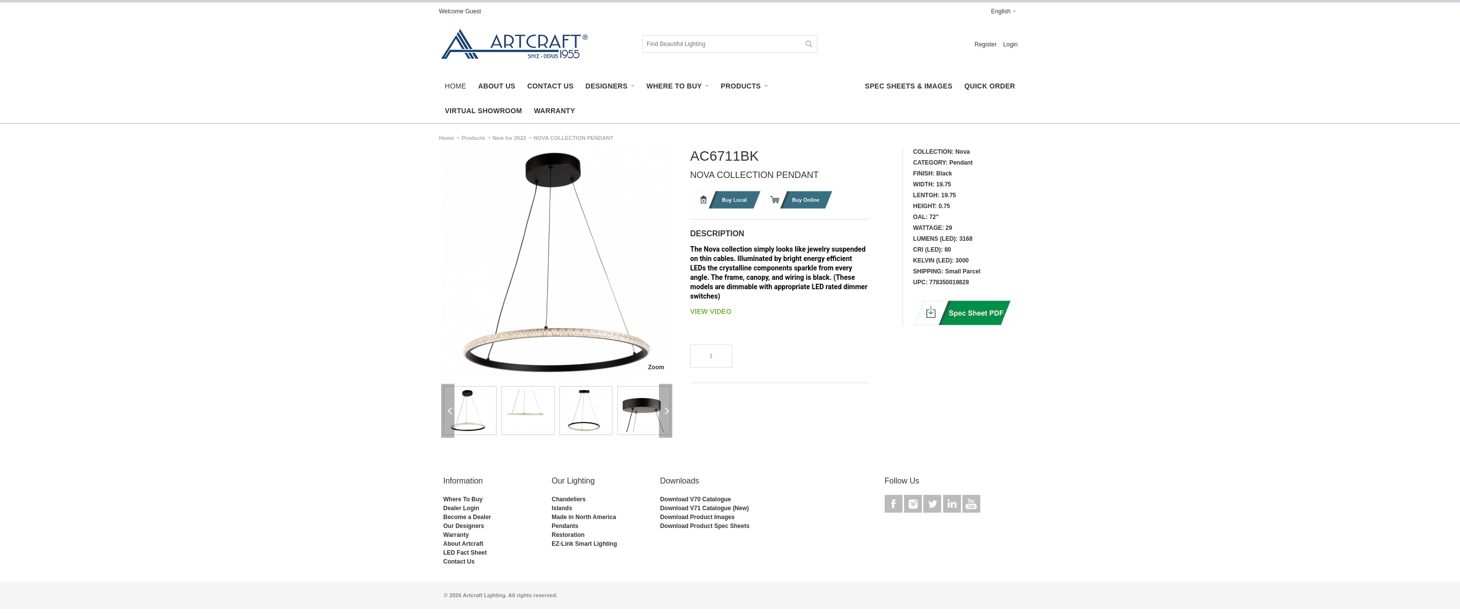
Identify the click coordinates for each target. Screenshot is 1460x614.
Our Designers (463, 526)
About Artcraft (463, 543)
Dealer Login (461, 508)
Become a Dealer (467, 517)
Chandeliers (569, 499)
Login (1010, 44)
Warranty (456, 534)
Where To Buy (463, 499)
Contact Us (458, 561)
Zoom (656, 367)
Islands (562, 508)
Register (985, 44)
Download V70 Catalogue (695, 499)
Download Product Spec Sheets (705, 526)
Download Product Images (697, 517)
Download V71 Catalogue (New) (704, 508)
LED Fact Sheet (465, 552)
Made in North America (584, 517)
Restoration (568, 534)
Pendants (565, 526)
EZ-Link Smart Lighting (584, 543)
